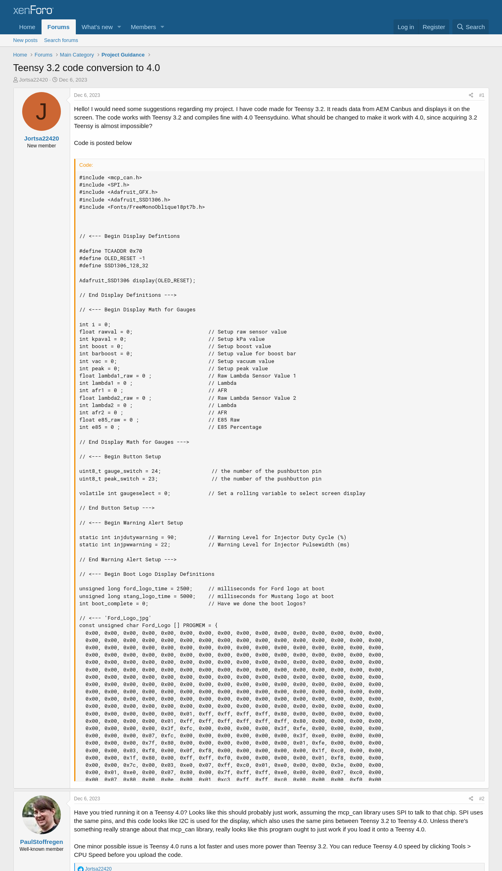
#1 (481, 95)
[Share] (471, 95)
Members (143, 26)
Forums (59, 26)
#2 (481, 799)
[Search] (470, 26)
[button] (119, 26)
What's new (97, 26)
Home (27, 26)
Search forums (61, 40)
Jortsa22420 (33, 80)
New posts (25, 40)
